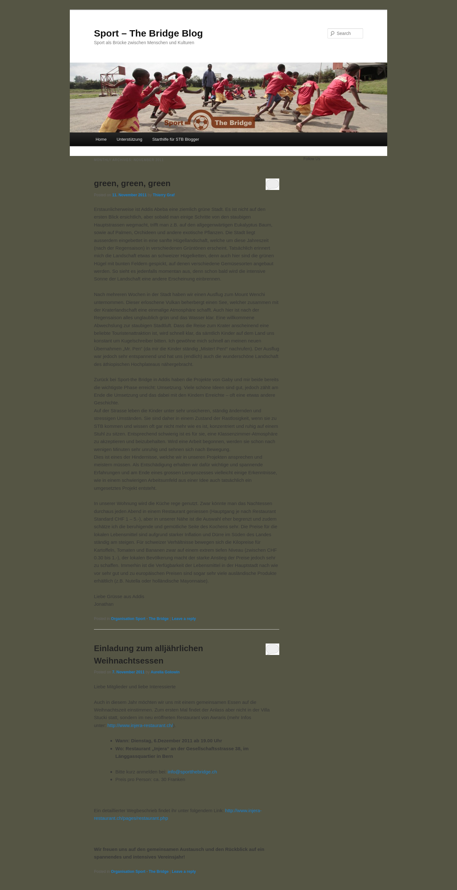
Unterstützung (129, 139)
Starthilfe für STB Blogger (175, 139)
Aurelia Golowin (165, 672)
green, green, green (132, 183)
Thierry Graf (164, 195)
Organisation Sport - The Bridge (140, 619)
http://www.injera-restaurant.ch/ (140, 725)
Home (101, 139)
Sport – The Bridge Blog (148, 33)
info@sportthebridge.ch (192, 771)
